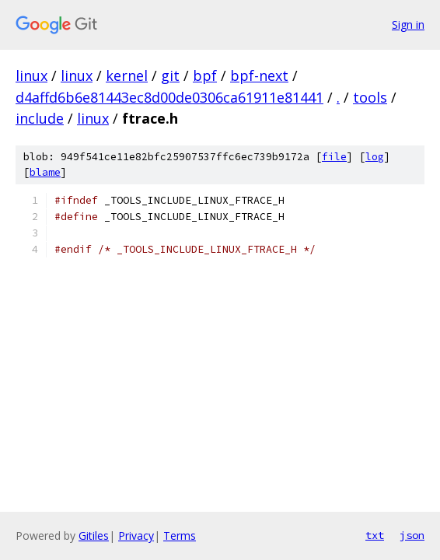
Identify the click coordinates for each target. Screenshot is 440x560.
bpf (205, 75)
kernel (127, 75)
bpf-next (259, 75)
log (374, 156)
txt (374, 535)
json (412, 535)
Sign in (408, 24)
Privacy (136, 535)
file (334, 156)
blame (45, 172)
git (170, 75)
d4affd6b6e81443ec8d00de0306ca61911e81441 (169, 97)
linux (31, 75)
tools (370, 97)
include (40, 118)
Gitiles (94, 535)
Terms (179, 535)
